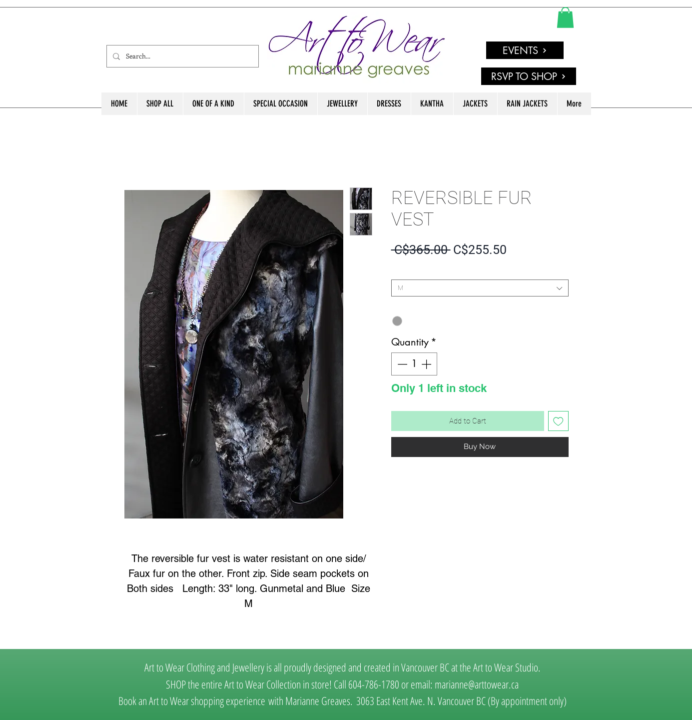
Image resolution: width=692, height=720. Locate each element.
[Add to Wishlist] (558, 421)
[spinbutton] (414, 364)
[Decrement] (401, 364)
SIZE (400, 271)
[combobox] (480, 288)
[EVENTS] (525, 50)
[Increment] (427, 364)
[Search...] (181, 56)
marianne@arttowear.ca (477, 684)
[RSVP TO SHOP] (528, 76)
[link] (565, 17)
